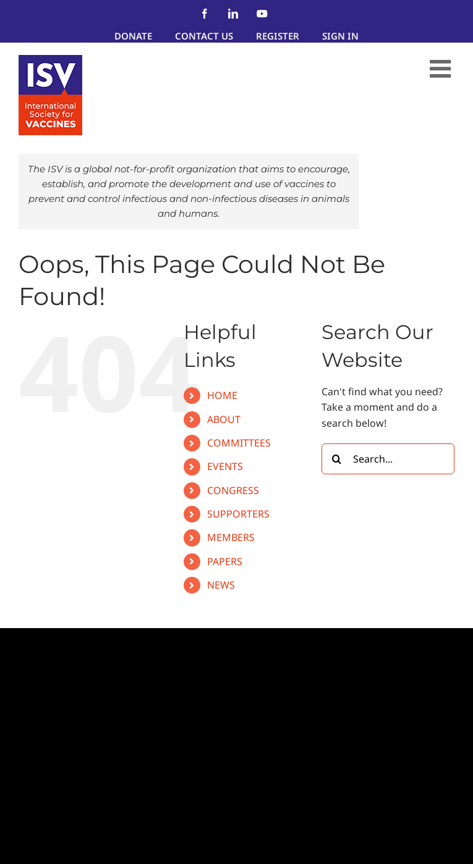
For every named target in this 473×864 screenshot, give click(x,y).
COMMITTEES (239, 443)
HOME (222, 395)
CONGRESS (233, 490)
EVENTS (225, 466)
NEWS (221, 585)
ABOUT (224, 419)
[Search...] (388, 458)
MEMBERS (231, 537)
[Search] (337, 458)
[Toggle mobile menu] (442, 68)
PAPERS (224, 561)
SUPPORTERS (238, 514)
